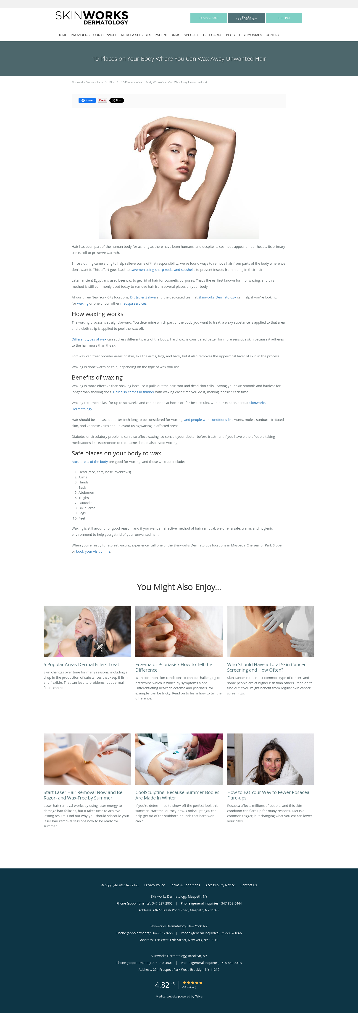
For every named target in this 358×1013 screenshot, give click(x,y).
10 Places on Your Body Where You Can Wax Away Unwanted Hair (164, 82)
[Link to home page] (84, 18)
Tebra (199, 996)
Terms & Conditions (185, 885)
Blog (112, 82)
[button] (246, 18)
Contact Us (248, 885)
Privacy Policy (154, 885)
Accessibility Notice (220, 885)
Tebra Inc (132, 885)
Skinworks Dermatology (87, 82)
